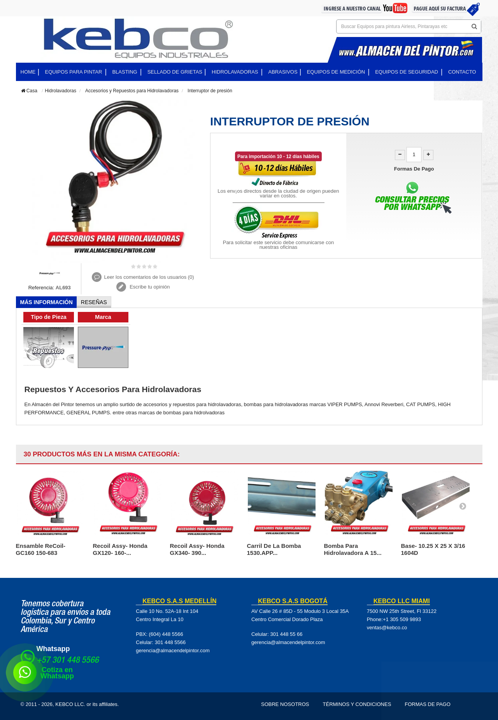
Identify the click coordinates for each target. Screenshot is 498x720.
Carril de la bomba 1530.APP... (274, 549)
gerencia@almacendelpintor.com (173, 650)
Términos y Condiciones (357, 704)
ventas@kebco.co (387, 627)
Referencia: (41, 287)
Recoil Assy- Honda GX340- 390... (197, 549)
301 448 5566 (170, 642)
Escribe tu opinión (149, 287)
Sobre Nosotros (285, 704)
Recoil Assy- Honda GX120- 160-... (120, 549)
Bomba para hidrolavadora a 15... (353, 549)
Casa (29, 90)
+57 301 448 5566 (68, 661)
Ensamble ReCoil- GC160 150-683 (41, 549)
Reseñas (94, 302)
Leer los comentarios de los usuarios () (149, 277)
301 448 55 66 (286, 634)
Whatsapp (53, 649)
